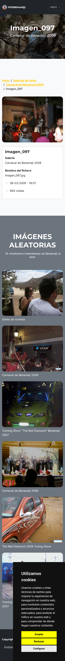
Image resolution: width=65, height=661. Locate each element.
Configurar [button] (39, 648)
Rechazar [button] (39, 641)
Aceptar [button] (39, 634)
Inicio (5, 80)
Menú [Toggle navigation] (55, 7)
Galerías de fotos (24, 80)
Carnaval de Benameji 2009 (25, 84)
